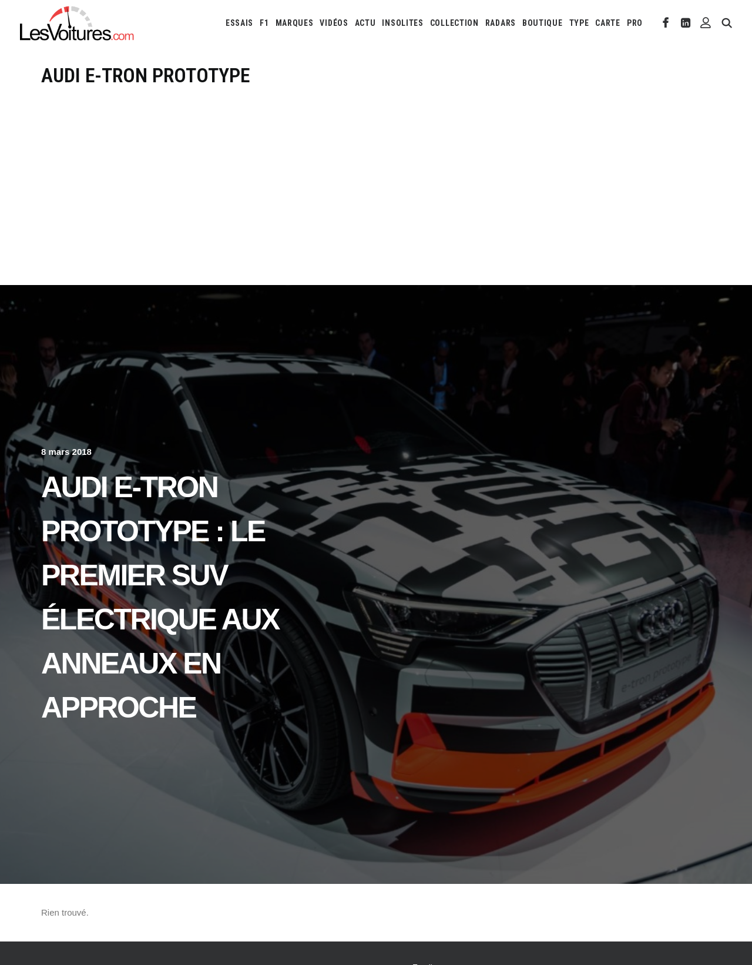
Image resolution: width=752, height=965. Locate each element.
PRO (635, 23)
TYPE (579, 23)
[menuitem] (239, 23)
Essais (239, 23)
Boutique (542, 23)
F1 (264, 23)
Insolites (402, 23)
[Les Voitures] (77, 23)
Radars (500, 23)
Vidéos (334, 23)
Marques (295, 23)
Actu (365, 23)
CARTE (607, 23)
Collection (454, 23)
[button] (666, 23)
